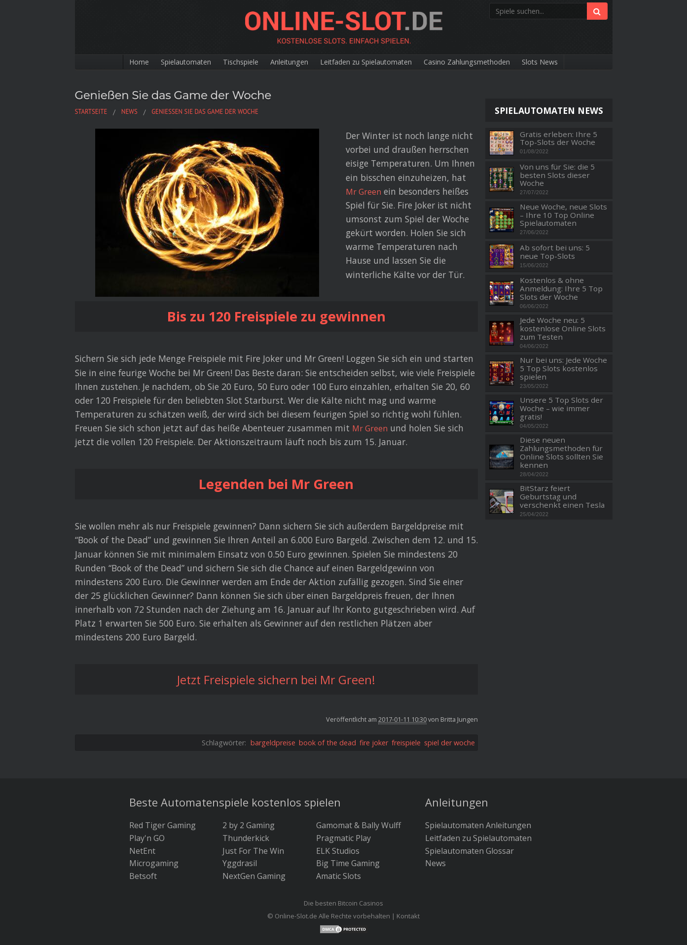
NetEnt (142, 781)
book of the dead (327, 673)
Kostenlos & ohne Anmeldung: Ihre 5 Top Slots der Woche (561, 288)
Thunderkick (245, 768)
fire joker (374, 673)
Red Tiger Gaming (162, 756)
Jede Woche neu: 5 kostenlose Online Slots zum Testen (563, 328)
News (435, 794)
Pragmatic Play (343, 768)
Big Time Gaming (348, 794)
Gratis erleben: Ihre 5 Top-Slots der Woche (558, 138)
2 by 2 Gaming (248, 756)
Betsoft (143, 806)
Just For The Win (253, 781)
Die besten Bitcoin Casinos (343, 834)
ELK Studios (338, 781)
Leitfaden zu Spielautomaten (370, 62)
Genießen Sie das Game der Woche (193, 94)
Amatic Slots (338, 806)
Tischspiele (225, 62)
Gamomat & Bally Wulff (358, 756)
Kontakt (408, 846)
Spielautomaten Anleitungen (478, 756)
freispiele (406, 673)
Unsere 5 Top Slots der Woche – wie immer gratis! (561, 408)
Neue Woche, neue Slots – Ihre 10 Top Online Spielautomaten (563, 215)
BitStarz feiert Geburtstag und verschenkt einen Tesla (562, 496)
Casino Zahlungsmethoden (486, 62)
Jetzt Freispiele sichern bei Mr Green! (276, 609)
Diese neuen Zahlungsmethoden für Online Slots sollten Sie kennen (561, 452)
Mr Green (238, 163)
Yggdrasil (239, 794)
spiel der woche (449, 673)
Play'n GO (147, 768)
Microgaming (154, 794)
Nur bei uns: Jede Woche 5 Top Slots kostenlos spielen (563, 368)
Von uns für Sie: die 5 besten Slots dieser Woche (557, 175)
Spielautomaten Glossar (469, 781)
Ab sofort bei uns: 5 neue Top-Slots (555, 252)
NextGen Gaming (254, 806)
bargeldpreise (273, 673)
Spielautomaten (162, 62)
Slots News (569, 62)
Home (109, 62)
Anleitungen (281, 62)
